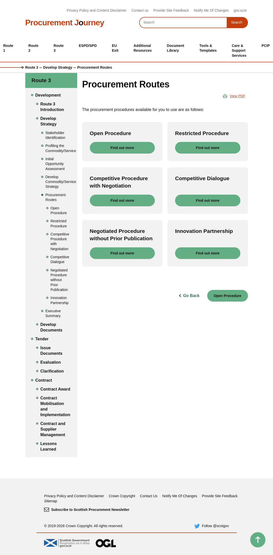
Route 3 (31, 67)
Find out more (122, 148)
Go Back (191, 295)
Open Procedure (227, 296)
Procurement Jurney (64, 22)
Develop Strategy (57, 67)
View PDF (237, 96)
